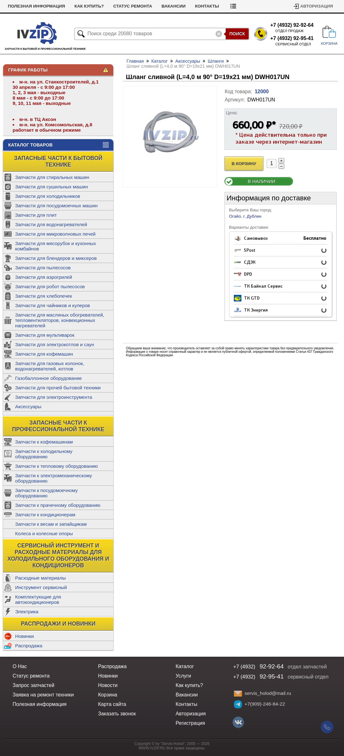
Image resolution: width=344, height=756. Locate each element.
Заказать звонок (117, 713)
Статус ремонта (132, 6)
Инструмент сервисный (41, 587)
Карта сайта (112, 704)
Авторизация (316, 6)
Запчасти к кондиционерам (45, 514)
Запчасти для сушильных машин (51, 186)
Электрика (26, 611)
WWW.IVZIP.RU (152, 748)
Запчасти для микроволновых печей (55, 234)
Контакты (207, 6)
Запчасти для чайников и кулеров (52, 305)
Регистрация (190, 723)
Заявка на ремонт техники (43, 694)
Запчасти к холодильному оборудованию (43, 454)
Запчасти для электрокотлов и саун (54, 344)
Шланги (216, 61)
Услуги (183, 676)
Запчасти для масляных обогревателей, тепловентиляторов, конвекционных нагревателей (59, 320)
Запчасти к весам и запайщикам (51, 524)
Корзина (107, 694)
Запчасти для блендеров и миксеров (56, 258)
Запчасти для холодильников (47, 196)
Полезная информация (36, 6)
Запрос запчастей (33, 685)
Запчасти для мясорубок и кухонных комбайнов (55, 246)
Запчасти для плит (36, 215)
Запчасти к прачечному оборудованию (57, 505)
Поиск (237, 33)
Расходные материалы (40, 578)
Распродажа (28, 645)
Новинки (24, 636)
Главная (135, 61)
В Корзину (244, 163)
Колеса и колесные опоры (44, 533)
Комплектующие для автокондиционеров (38, 599)
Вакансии (173, 6)
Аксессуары (28, 406)
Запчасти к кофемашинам (44, 441)
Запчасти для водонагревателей (51, 224)
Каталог (159, 61)
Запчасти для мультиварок (44, 335)
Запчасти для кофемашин (44, 354)
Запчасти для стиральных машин (52, 177)
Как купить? (89, 6)
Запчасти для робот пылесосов (50, 286)
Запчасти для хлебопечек (43, 296)
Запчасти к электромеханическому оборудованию (53, 478)
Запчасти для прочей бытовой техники (58, 387)
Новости (107, 685)
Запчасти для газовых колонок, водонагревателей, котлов (49, 366)
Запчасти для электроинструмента (53, 397)
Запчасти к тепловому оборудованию (56, 466)
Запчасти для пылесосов (43, 267)
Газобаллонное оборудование (48, 378)
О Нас (20, 666)
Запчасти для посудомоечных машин (56, 205)
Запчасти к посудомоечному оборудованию (46, 493)
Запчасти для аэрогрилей (43, 277)
